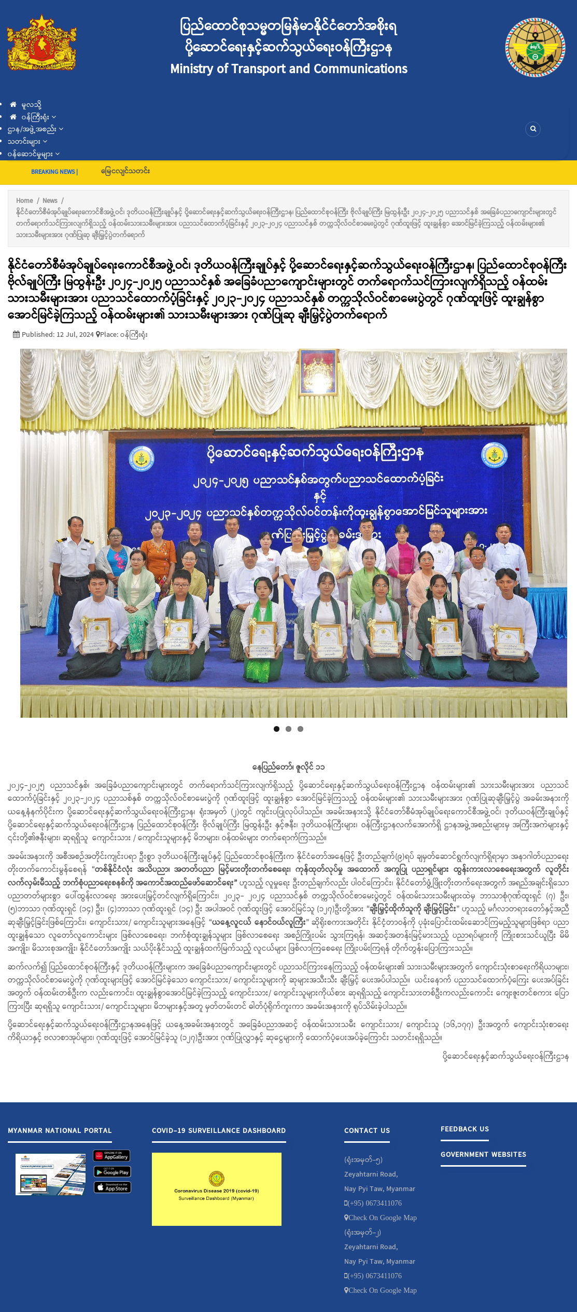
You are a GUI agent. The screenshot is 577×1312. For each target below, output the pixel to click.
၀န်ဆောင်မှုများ (34, 154)
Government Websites (483, 1154)
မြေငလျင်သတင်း (125, 171)
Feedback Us (465, 1129)
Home (24, 201)
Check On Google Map (382, 1217)
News (50, 201)
